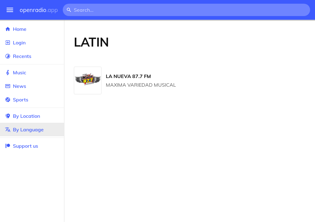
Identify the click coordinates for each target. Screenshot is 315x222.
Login (32, 42)
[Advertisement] (217, 42)
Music (32, 72)
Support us (21, 146)
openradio (39, 10)
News (32, 86)
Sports (32, 99)
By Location (32, 116)
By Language (32, 129)
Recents (32, 56)
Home (32, 29)
